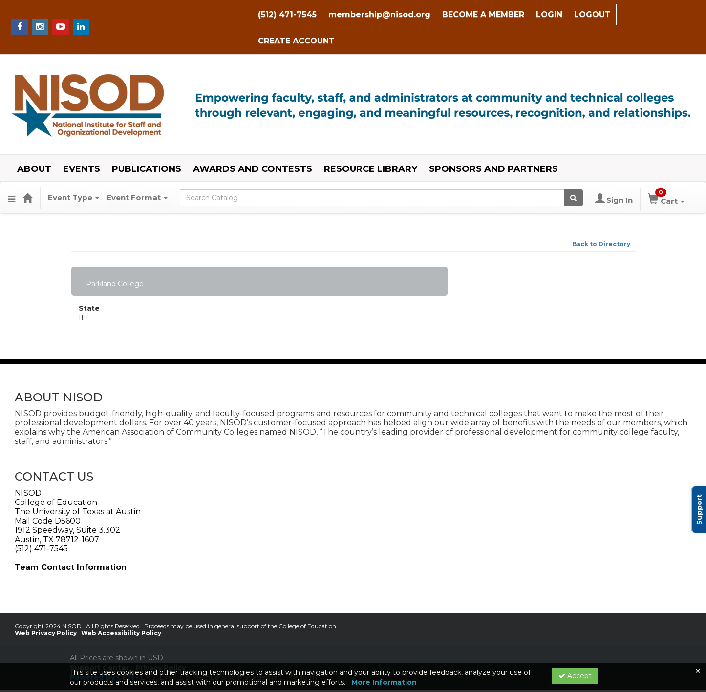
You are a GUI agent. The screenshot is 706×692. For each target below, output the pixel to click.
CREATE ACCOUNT (658, 14)
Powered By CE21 (103, 650)
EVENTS (81, 142)
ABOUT (34, 142)
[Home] (27, 171)
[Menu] (11, 171)
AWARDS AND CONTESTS (252, 142)
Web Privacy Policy (46, 606)
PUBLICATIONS (146, 142)
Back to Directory (601, 217)
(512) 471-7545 (285, 14)
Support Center (99, 640)
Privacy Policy (160, 640)
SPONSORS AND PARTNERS (493, 142)
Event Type (73, 171)
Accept (575, 675)
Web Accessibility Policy (121, 606)
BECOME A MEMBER (481, 14)
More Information (384, 682)
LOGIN (547, 14)
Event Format (137, 171)
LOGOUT (590, 14)
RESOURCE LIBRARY (370, 142)
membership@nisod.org (377, 14)
